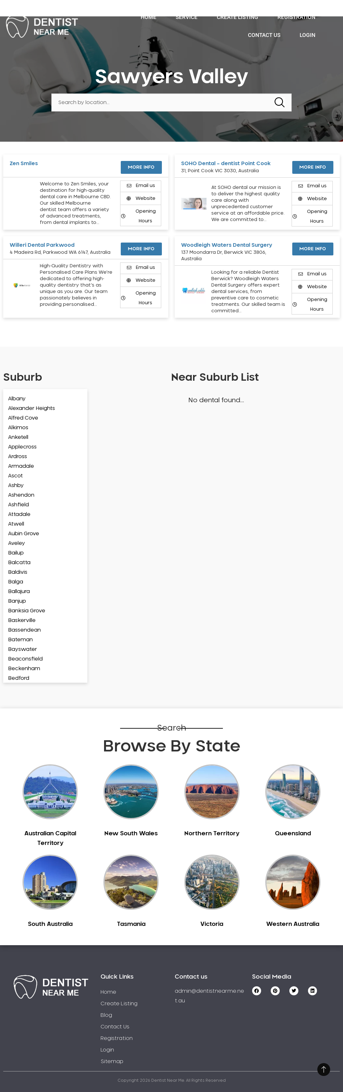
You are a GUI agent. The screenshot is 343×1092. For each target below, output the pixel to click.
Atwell (16, 524)
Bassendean (24, 630)
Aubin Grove (23, 533)
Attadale (19, 514)
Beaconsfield (25, 658)
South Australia (50, 924)
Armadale (21, 466)
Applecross (22, 446)
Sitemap (112, 1061)
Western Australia (292, 924)
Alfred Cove (23, 418)
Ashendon (21, 495)
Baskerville (22, 620)
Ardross (17, 456)
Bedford (18, 678)
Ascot (15, 475)
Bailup (16, 552)
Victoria (211, 924)
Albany (17, 398)
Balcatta (19, 562)
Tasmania (131, 924)
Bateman (20, 639)
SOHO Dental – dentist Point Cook (226, 163)
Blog (106, 1015)
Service (187, 17)
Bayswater (22, 649)
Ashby (16, 485)
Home (148, 17)
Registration (296, 17)
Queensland (293, 834)
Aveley (16, 543)
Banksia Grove (26, 610)
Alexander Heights (31, 408)
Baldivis (17, 572)
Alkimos (18, 427)
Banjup (17, 601)
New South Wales (131, 834)
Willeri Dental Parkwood (42, 245)
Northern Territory (211, 834)
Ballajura (19, 591)
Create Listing (237, 17)
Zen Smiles (24, 163)
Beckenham (24, 668)
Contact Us (264, 35)
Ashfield (18, 504)
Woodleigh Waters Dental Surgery (226, 245)
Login (307, 35)
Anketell (18, 437)
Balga (15, 581)
